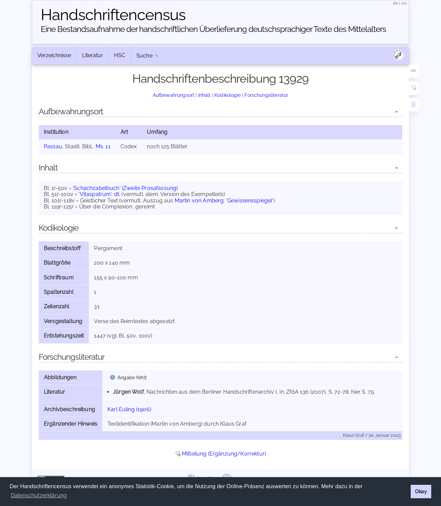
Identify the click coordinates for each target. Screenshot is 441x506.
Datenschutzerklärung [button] (39, 495)
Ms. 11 (103, 146)
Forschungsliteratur (266, 95)
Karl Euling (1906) (129, 409)
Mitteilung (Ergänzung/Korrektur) (224, 454)
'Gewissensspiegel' (249, 200)
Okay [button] (421, 491)
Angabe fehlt (132, 377)
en (404, 3)
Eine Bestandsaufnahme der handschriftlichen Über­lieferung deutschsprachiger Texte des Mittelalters (213, 29)
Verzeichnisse (54, 55)
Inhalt (204, 95)
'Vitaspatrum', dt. (99, 194)
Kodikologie (227, 95)
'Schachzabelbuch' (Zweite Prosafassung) (125, 188)
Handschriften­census (113, 15)
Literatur (92, 55)
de (395, 3)
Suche (144, 55)
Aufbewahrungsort (174, 95)
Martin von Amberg (199, 200)
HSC (119, 55)
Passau (53, 146)
